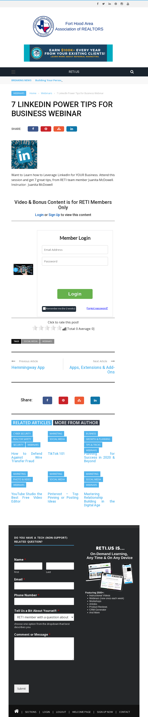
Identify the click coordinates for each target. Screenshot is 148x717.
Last (48, 572)
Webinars (18, 93)
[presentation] (75, 277)
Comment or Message (32, 635)
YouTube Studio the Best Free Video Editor (26, 497)
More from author (76, 422)
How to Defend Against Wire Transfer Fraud (26, 457)
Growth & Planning (98, 439)
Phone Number (26, 595)
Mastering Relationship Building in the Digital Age (99, 499)
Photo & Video (22, 479)
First (16, 572)
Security (18, 444)
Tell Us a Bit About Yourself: (36, 611)
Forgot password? (97, 308)
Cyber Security (22, 433)
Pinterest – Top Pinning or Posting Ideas (63, 497)
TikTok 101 (56, 454)
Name (20, 560)
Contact (124, 712)
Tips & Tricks (93, 444)
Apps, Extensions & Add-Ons (92, 369)
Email (19, 579)
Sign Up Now (105, 712)
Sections (30, 712)
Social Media (30, 341)
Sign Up (54, 215)
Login (39, 215)
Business (91, 433)
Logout (61, 712)
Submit (21, 688)
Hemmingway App (28, 367)
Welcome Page (81, 712)
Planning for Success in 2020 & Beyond (99, 457)
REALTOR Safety (22, 439)
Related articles (31, 422)
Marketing (56, 433)
